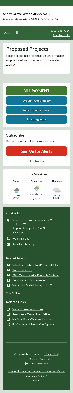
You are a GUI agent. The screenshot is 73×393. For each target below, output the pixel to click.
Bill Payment (36, 90)
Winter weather (22, 270)
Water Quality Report (36, 110)
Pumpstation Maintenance (28, 280)
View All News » (14, 293)
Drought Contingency (37, 100)
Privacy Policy (51, 354)
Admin (36, 380)
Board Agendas (37, 119)
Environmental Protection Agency (33, 324)
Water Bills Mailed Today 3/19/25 (32, 285)
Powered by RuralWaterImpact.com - (36, 373)
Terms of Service (29, 358)
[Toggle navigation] (17, 33)
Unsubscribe (36, 161)
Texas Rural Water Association (31, 314)
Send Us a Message (24, 244)
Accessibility (46, 358)
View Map (17, 232)
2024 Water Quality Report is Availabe (35, 275)
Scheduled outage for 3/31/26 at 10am (35, 264)
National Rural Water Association (32, 319)
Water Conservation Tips (27, 309)
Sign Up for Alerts (36, 151)
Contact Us (61, 35)
